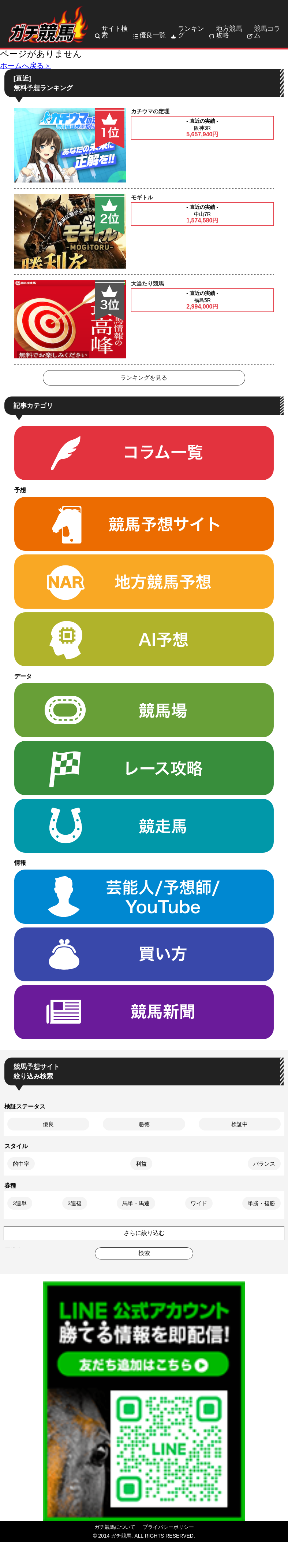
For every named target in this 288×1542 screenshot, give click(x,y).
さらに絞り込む (144, 1233)
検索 (144, 1253)
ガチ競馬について (114, 1527)
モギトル (142, 197)
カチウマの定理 (150, 111)
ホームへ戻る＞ (25, 65)
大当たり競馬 (147, 283)
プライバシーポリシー (168, 1527)
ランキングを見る (143, 378)
